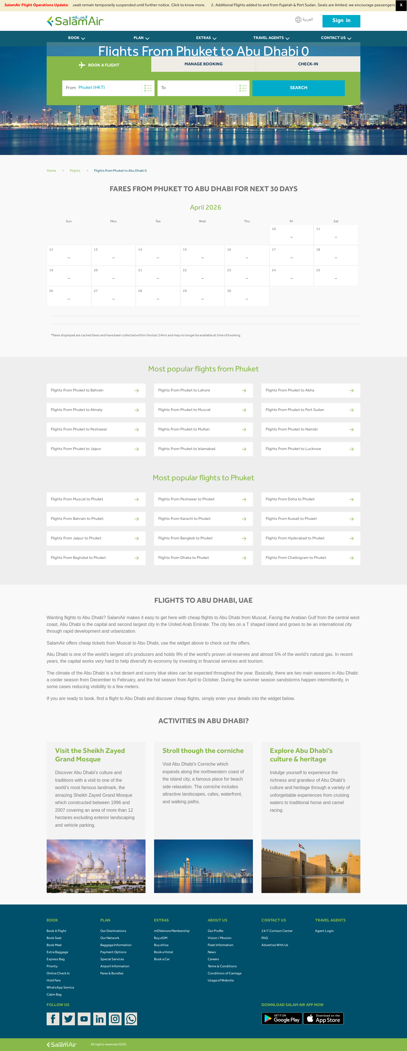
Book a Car (162, 959)
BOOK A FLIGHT (99, 65)
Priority (52, 966)
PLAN (139, 38)
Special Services (112, 959)
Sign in (341, 21)
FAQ (264, 938)
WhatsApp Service (60, 988)
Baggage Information (116, 945)
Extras (203, 38)
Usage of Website (221, 981)
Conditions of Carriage (224, 973)
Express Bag (56, 959)
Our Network (109, 938)
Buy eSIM (160, 938)
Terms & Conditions (222, 966)
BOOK (73, 38)
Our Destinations (113, 931)
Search (299, 88)
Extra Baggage (57, 952)
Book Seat (54, 938)
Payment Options (113, 952)
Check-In (308, 65)
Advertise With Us (274, 945)
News (212, 952)
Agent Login (324, 931)
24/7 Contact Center (277, 931)
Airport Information (114, 966)
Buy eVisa (161, 945)
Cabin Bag (54, 995)
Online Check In (58, 973)
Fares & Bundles (112, 973)
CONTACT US (333, 38)
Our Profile (215, 931)
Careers (213, 959)
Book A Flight (56, 931)
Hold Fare (53, 981)
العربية (304, 19)
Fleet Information (220, 945)
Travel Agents (268, 38)
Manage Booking (204, 65)
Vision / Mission (219, 938)
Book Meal (54, 945)
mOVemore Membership (172, 931)
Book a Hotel (163, 952)
